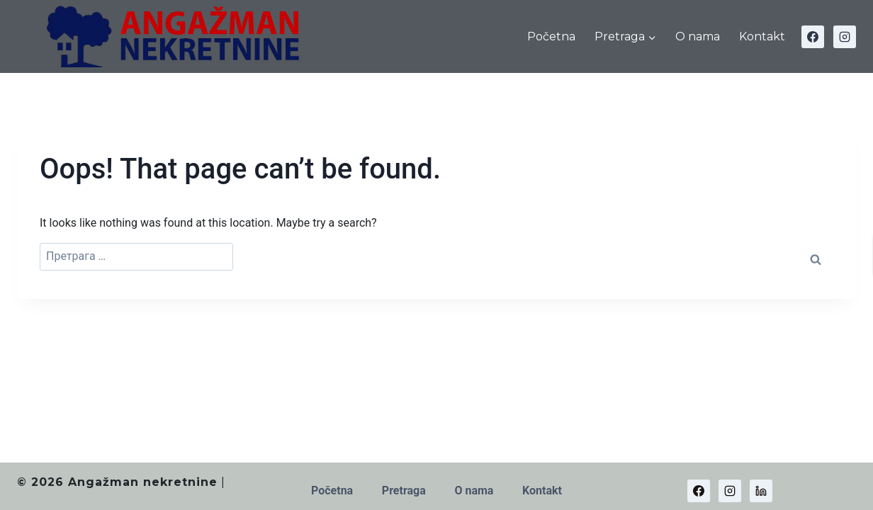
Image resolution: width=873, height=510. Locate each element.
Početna (551, 36)
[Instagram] (844, 37)
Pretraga (404, 490)
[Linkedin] (761, 491)
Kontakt (762, 36)
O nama (697, 36)
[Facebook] (812, 37)
